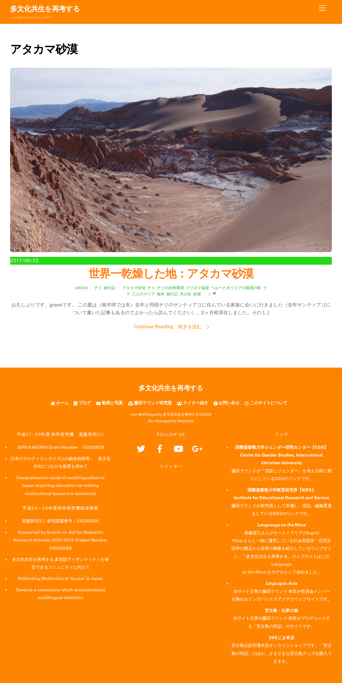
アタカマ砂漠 (134, 288)
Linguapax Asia (281, 583)
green (81, 288)
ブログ (82, 402)
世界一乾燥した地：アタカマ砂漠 (171, 273)
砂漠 (197, 294)
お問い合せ (226, 402)
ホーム (59, 402)
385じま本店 (281, 637)
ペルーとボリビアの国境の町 (236, 288)
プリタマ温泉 (197, 288)
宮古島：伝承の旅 (281, 610)
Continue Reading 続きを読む (168, 326)
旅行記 (109, 288)
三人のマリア (143, 294)
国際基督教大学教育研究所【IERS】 (281, 489)
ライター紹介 (192, 402)
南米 (161, 294)
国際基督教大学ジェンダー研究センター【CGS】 (281, 447)
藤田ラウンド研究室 (150, 402)
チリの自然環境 (170, 288)
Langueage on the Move (282, 524)
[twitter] (142, 448)
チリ (98, 288)
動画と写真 (109, 402)
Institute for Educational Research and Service (281, 497)
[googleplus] (198, 448)
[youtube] (179, 448)
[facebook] (161, 448)
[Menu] (322, 8)
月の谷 (185, 294)
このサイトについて (265, 402)
